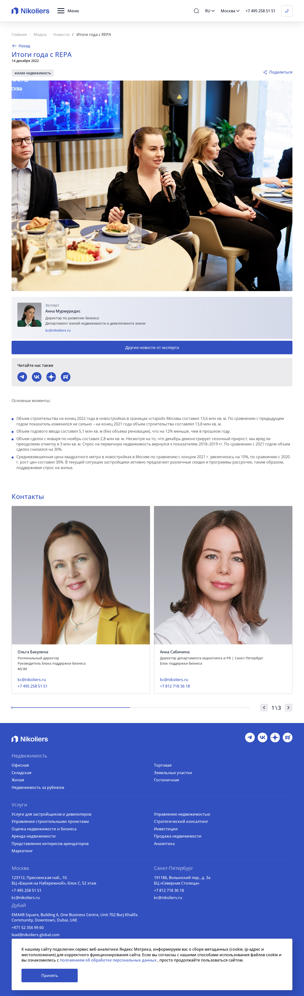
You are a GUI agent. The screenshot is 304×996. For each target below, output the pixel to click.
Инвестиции (166, 829)
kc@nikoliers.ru (58, 330)
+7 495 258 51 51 (26, 890)
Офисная (20, 765)
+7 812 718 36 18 (169, 890)
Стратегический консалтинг (181, 821)
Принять (49, 975)
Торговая (163, 765)
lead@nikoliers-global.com (36, 934)
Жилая (18, 780)
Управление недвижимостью (182, 814)
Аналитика (164, 843)
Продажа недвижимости (177, 836)
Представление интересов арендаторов (50, 843)
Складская (21, 772)
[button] (68, 11)
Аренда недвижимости (34, 836)
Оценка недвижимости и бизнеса (44, 829)
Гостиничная (166, 780)
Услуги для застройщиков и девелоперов (51, 814)
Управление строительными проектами (50, 821)
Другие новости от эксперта (152, 347)
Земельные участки (173, 772)
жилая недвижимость (32, 73)
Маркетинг (22, 850)
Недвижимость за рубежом (38, 787)
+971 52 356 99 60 (28, 927)
